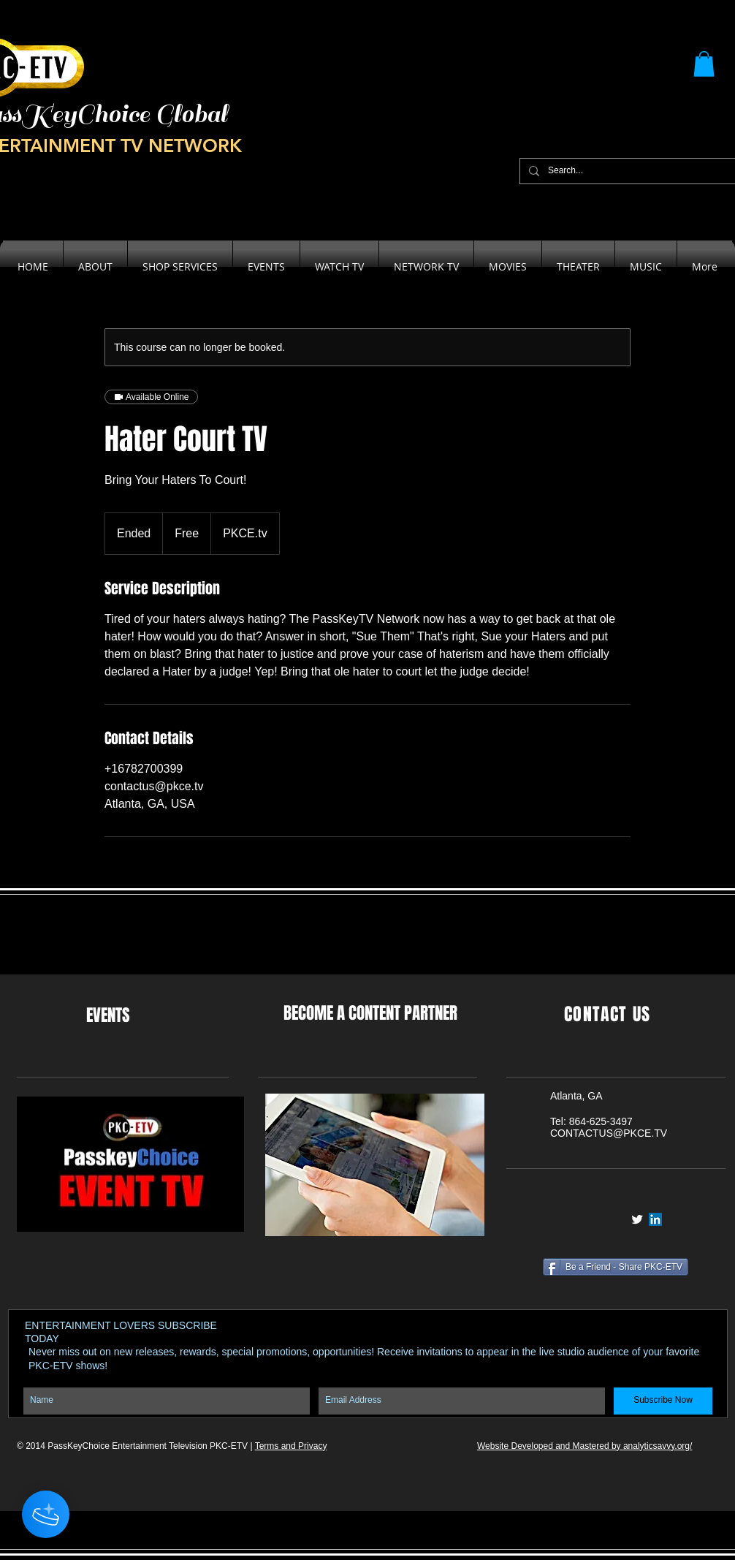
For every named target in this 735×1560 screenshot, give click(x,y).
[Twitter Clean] (637, 1219)
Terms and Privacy (291, 1446)
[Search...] (630, 171)
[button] (704, 64)
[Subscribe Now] (663, 1401)
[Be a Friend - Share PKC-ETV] (615, 1267)
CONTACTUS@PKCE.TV (608, 1133)
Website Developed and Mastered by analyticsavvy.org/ (584, 1446)
